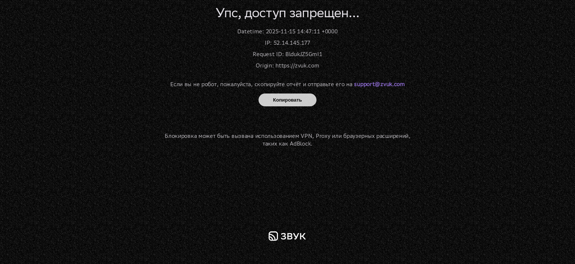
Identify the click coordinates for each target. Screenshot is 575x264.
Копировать (287, 100)
